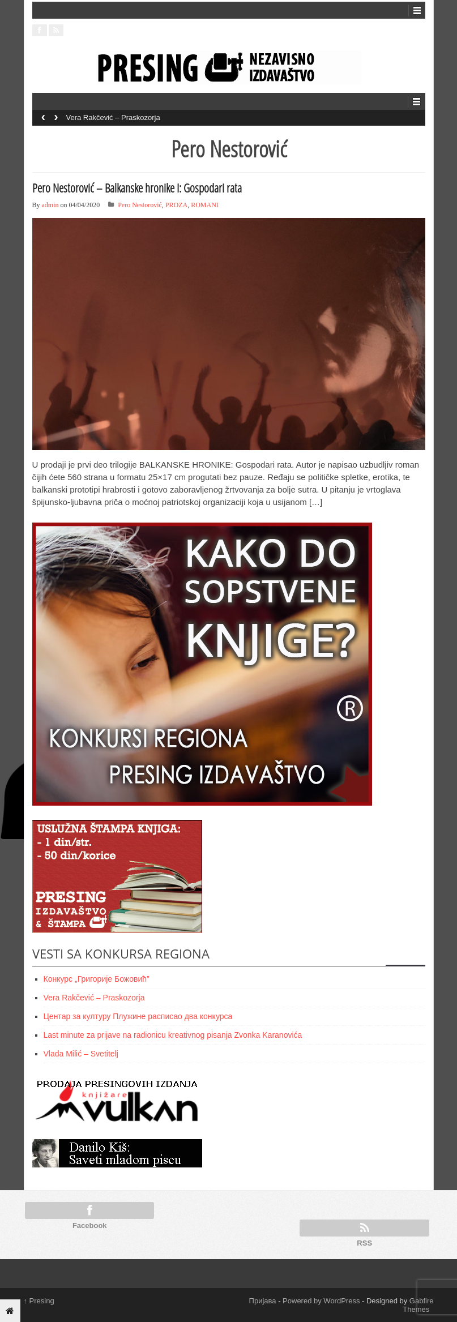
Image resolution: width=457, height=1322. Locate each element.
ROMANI (205, 205)
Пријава (262, 1301)
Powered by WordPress (321, 1301)
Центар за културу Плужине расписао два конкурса (138, 1016)
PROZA (176, 205)
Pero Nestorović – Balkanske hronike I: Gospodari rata (137, 188)
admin (50, 205)
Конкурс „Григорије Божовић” (97, 978)
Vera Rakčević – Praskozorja (113, 117)
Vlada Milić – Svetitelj (81, 1053)
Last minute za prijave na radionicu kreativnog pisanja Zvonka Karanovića (173, 1034)
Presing (39, 1301)
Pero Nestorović (140, 205)
